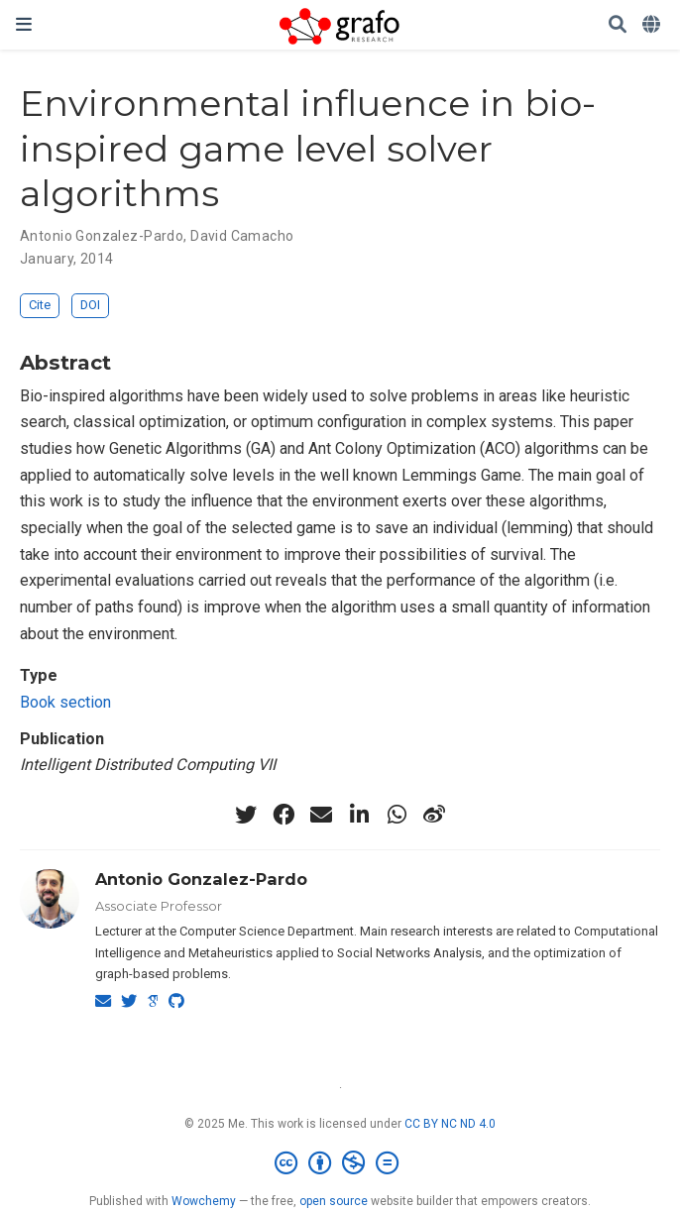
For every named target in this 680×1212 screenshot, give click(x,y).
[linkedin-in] (359, 814)
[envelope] (321, 814)
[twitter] (246, 814)
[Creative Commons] (340, 1163)
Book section (65, 702)
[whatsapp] (396, 814)
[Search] (617, 25)
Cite (40, 304)
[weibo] (434, 814)
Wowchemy (203, 1201)
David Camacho (241, 236)
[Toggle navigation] (24, 24)
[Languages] (653, 25)
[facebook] (283, 814)
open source (333, 1201)
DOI (90, 304)
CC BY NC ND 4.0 (450, 1124)
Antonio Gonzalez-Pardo (101, 236)
